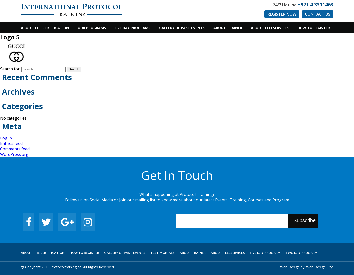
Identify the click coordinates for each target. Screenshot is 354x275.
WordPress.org (14, 154)
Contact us (317, 14)
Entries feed (11, 143)
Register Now (281, 14)
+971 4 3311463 (315, 4)
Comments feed (15, 149)
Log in (6, 138)
